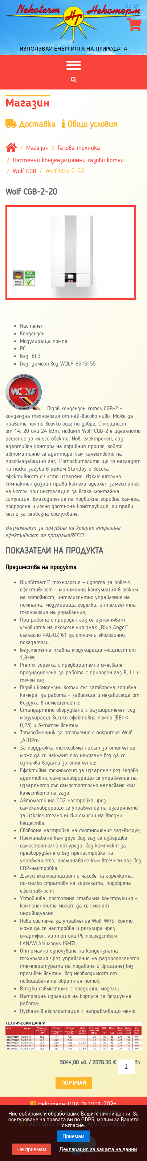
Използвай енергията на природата (73, 49)
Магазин (37, 148)
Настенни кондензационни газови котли (68, 160)
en (136, 6)
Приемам (73, 1136)
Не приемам (31, 1149)
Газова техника (79, 148)
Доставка (30, 124)
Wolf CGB (24, 171)
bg (128, 6)
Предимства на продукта (41, 567)
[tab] (73, 568)
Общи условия (89, 124)
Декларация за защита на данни (98, 1149)
